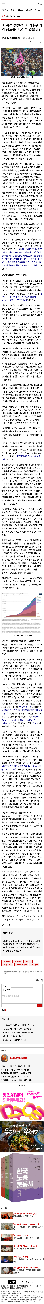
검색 (41, 4)
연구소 (37, 10)
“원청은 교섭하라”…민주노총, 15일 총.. (17, 1028)
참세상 (22, 3)
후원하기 (12, 1286)
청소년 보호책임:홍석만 (18, 1288)
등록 (39, 1005)
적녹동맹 (35, 964)
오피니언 (29, 10)
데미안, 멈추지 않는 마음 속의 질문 (28, 1236)
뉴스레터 (35, 1286)
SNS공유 (31, 42)
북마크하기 (35, 42)
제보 (36, 3)
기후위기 (18, 961)
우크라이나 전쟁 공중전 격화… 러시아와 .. (16, 1079)
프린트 (40, 42)
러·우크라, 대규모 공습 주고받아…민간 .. (16, 1066)
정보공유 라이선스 (28, 1301)
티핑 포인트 (8, 964)
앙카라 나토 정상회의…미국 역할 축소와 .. (18, 1032)
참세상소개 (4, 1286)
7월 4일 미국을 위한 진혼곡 (13, 1036)
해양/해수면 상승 (13, 16)
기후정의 (7, 961)
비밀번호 (6, 990)
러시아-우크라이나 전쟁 (18, 1058)
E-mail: (22, 1297)
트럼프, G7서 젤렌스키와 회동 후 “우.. (15, 1076)
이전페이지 (27, 1286)
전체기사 (5, 10)
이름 (5, 986)
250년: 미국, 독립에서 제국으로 (28, 1247)
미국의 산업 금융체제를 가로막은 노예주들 (18, 1040)
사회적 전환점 (22, 964)
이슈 (12, 10)
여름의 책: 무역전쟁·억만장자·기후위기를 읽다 (28, 1270)
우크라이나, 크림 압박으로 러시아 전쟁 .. (16, 1069)
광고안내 (20, 1286)
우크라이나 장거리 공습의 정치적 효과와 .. (16, 1073)
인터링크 (19, 10)
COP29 (28, 961)
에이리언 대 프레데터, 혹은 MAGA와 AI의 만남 (28, 1259)
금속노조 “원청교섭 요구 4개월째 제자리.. (18, 1024)
